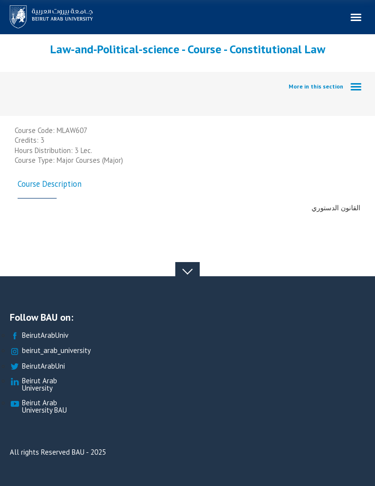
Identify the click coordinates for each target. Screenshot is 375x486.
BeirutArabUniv (39, 335)
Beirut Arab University (33, 385)
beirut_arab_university (50, 351)
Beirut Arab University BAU (38, 407)
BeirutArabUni (37, 366)
